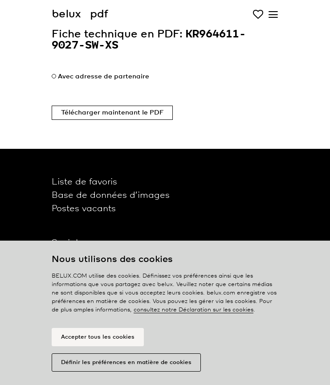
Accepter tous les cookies (97, 337)
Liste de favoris (84, 182)
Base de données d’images (111, 195)
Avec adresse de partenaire (103, 77)
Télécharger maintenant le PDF (112, 113)
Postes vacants (84, 209)
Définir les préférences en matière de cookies (126, 362)
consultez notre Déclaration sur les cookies (193, 310)
